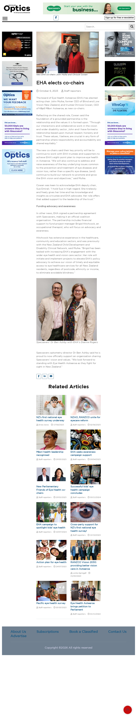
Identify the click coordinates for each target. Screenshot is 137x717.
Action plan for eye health (51, 562)
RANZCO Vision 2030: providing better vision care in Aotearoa (83, 565)
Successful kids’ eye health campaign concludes (81, 490)
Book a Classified (83, 631)
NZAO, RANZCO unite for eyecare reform (85, 419)
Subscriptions (47, 631)
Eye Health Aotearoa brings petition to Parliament (82, 606)
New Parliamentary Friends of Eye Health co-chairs (51, 490)
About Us (18, 631)
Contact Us (117, 631)
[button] (4, 17)
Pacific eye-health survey (50, 603)
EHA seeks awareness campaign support (83, 453)
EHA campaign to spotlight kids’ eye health (50, 526)
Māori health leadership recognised (50, 453)
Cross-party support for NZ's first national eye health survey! (84, 528)
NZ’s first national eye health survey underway (50, 419)
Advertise (18, 636)
